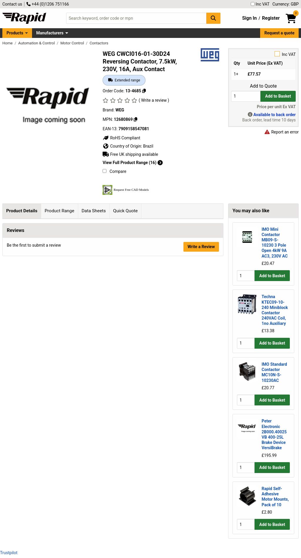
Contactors (99, 43)
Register (271, 18)
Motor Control (72, 43)
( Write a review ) (154, 100)
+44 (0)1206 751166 (47, 4)
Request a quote (280, 33)
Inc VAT (260, 4)
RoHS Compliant (121, 138)
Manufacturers (49, 33)
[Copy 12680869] (135, 119)
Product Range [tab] (59, 210)
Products (14, 33)
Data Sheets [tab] (93, 210)
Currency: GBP (285, 4)
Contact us (12, 4)
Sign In (249, 18)
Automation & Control (37, 43)
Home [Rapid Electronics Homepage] (8, 43)
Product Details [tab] (21, 210)
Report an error (281, 132)
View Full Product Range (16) (133, 162)
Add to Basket (278, 96)
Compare (114, 171)
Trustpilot (8, 552)
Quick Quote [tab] (125, 210)
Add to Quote (263, 86)
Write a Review (201, 448)
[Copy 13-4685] (144, 91)
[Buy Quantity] (245, 96)
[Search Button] (213, 18)
